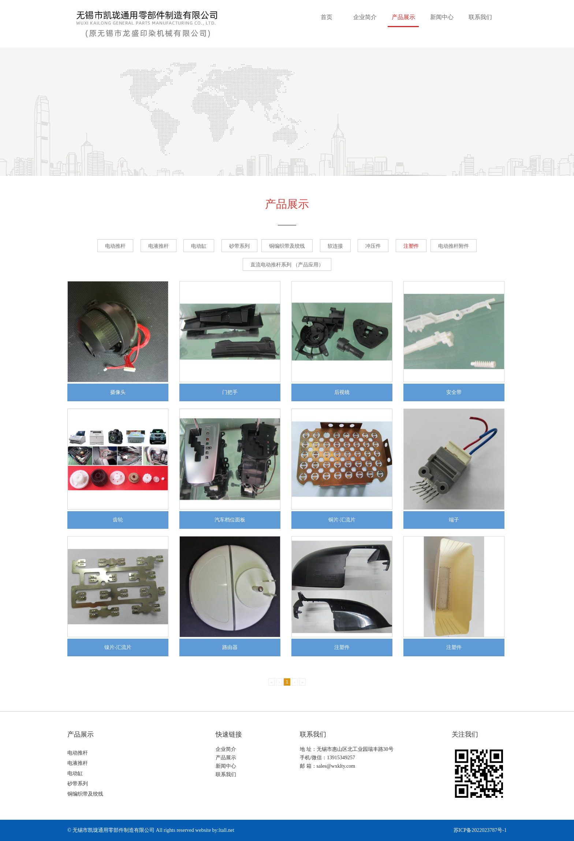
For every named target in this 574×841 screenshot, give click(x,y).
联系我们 (480, 17)
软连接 (335, 246)
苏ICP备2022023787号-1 (480, 830)
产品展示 (403, 17)
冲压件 (373, 246)
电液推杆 (158, 246)
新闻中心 (442, 17)
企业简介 (365, 17)
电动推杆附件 (453, 246)
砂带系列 (239, 246)
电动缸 (198, 246)
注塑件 (411, 246)
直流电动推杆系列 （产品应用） (287, 265)
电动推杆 (115, 246)
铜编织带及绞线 (287, 246)
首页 (326, 17)
